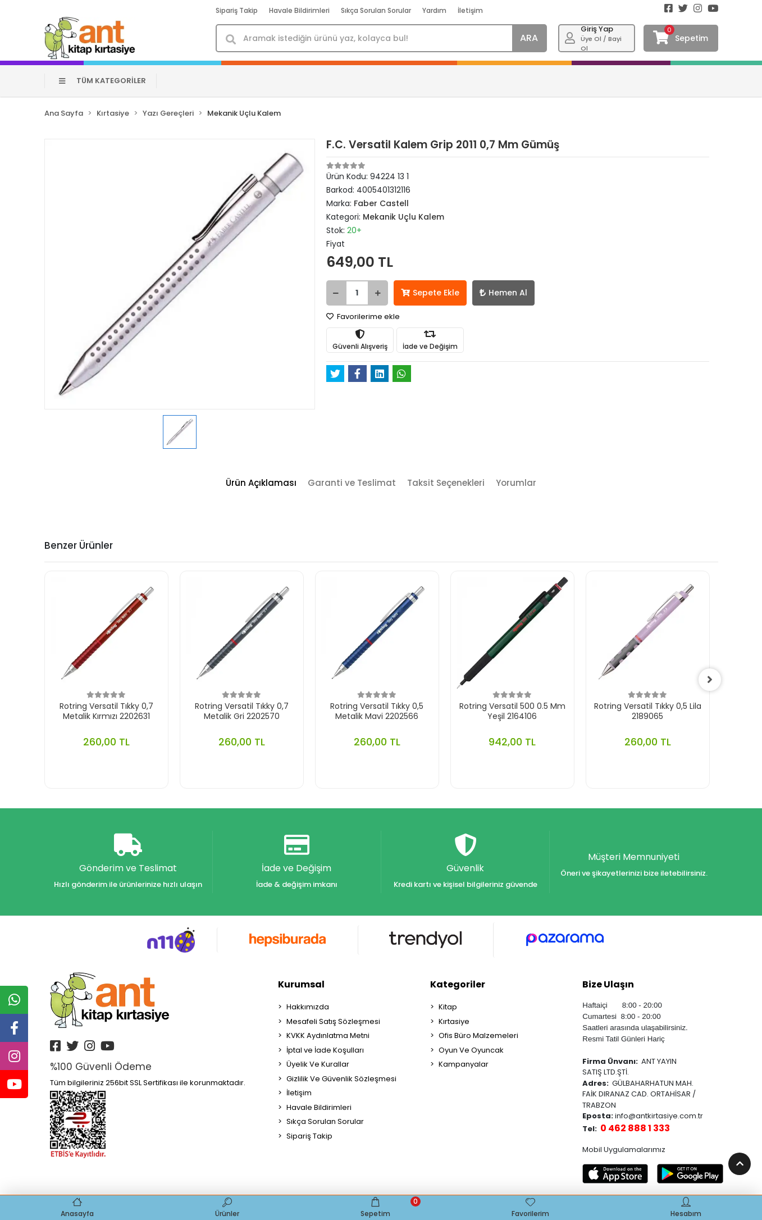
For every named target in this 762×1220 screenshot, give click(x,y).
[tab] (261, 483)
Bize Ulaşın (608, 984)
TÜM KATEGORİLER (102, 80)
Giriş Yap (597, 29)
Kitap (448, 1007)
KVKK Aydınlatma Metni (327, 1035)
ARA (529, 37)
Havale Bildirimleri (299, 10)
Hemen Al (503, 292)
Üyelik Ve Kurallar (317, 1064)
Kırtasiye (454, 1021)
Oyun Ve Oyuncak (471, 1050)
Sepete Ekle (430, 292)
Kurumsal (301, 984)
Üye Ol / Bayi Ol (601, 43)
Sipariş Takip (237, 10)
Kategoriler (457, 984)
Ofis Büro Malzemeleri (478, 1035)
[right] (710, 679)
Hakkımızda (307, 1007)
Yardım (434, 10)
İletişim (470, 10)
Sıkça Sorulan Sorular (376, 10)
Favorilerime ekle (363, 316)
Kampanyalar (464, 1064)
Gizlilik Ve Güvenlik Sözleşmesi (341, 1078)
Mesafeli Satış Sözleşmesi (333, 1021)
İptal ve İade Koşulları (325, 1050)
